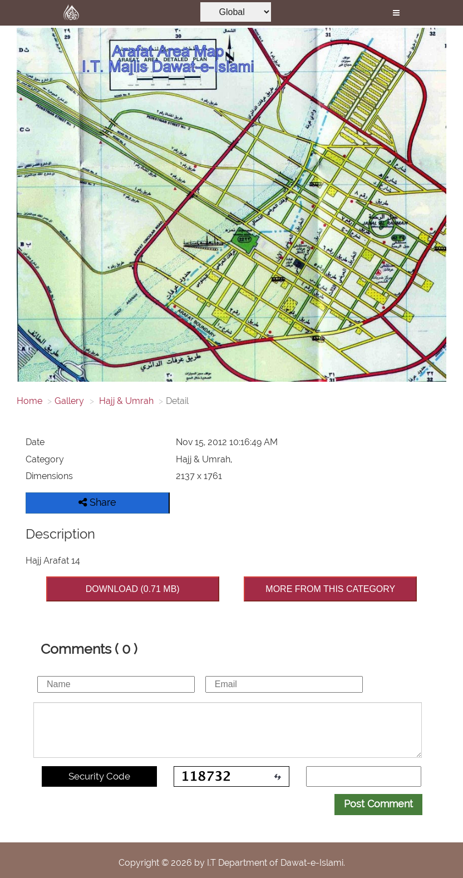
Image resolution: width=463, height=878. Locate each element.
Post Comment (378, 804)
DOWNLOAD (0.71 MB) (133, 589)
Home (29, 401)
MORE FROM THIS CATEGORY (330, 589)
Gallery (69, 401)
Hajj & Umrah (125, 401)
